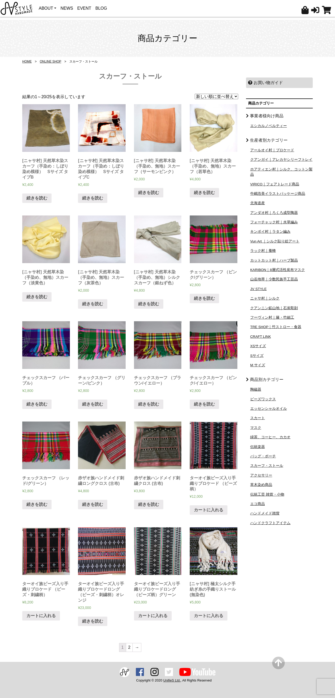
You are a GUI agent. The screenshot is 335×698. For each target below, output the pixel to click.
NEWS (66, 8)
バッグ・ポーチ (263, 456)
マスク (255, 428)
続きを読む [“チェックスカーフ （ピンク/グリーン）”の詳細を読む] (204, 298)
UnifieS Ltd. (172, 680)
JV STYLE (258, 289)
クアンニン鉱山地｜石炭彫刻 (274, 308)
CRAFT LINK (260, 337)
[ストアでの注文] (216, 96)
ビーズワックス (263, 399)
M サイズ (257, 365)
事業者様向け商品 (266, 116)
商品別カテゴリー (266, 379)
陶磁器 (255, 389)
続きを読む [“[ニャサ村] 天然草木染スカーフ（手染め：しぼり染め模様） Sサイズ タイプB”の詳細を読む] (36, 198)
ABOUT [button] (46, 8)
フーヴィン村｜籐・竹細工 (272, 317)
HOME (27, 61)
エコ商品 (257, 504)
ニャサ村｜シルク (265, 298)
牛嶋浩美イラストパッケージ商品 (277, 194)
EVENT (84, 8)
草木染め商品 (261, 485)
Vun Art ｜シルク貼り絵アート (274, 241)
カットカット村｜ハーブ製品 (274, 260)
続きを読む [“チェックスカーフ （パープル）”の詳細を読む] (36, 404)
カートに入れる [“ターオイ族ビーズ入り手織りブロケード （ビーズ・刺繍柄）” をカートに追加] (41, 615)
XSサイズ (258, 346)
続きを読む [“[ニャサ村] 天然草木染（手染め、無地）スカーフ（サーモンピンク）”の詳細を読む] (148, 192)
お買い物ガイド (265, 82)
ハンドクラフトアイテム (270, 523)
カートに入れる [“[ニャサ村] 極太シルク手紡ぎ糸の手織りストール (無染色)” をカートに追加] (208, 615)
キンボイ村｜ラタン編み (270, 232)
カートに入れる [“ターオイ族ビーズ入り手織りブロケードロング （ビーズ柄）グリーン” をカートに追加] (153, 615)
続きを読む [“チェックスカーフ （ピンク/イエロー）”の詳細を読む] (204, 404)
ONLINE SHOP (50, 61)
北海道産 (257, 203)
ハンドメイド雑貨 (265, 513)
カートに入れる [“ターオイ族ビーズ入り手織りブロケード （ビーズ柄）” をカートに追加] (208, 510)
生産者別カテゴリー (269, 140)
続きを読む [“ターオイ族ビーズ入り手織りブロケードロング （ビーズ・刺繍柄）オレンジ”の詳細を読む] (92, 621)
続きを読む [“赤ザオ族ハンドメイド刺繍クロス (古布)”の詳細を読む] (148, 504)
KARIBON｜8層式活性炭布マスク (277, 270)
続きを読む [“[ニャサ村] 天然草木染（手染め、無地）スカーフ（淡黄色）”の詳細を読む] (36, 297)
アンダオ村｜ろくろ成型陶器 (274, 213)
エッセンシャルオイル (268, 409)
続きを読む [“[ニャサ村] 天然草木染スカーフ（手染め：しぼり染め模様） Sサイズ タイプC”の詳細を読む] (92, 198)
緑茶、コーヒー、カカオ (270, 437)
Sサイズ (257, 356)
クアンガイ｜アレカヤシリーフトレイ (281, 160)
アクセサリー (261, 475)
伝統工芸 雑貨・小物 (267, 494)
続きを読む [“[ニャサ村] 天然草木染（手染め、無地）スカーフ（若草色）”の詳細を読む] (204, 192)
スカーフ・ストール (266, 466)
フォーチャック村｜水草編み (274, 222)
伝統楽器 (257, 447)
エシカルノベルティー (268, 126)
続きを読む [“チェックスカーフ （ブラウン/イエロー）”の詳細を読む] (148, 404)
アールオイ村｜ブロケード (272, 150)
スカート (257, 418)
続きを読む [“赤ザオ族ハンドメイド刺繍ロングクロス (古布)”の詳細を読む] (92, 504)
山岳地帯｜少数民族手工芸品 (274, 279)
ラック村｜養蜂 (263, 251)
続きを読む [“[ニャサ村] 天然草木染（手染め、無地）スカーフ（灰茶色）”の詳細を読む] (92, 304)
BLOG (101, 8)
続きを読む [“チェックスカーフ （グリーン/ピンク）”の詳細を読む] (92, 404)
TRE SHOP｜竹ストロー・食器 (276, 327)
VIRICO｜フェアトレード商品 (274, 184)
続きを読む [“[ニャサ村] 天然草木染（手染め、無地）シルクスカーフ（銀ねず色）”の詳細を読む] (148, 304)
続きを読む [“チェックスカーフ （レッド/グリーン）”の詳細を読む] (36, 504)
